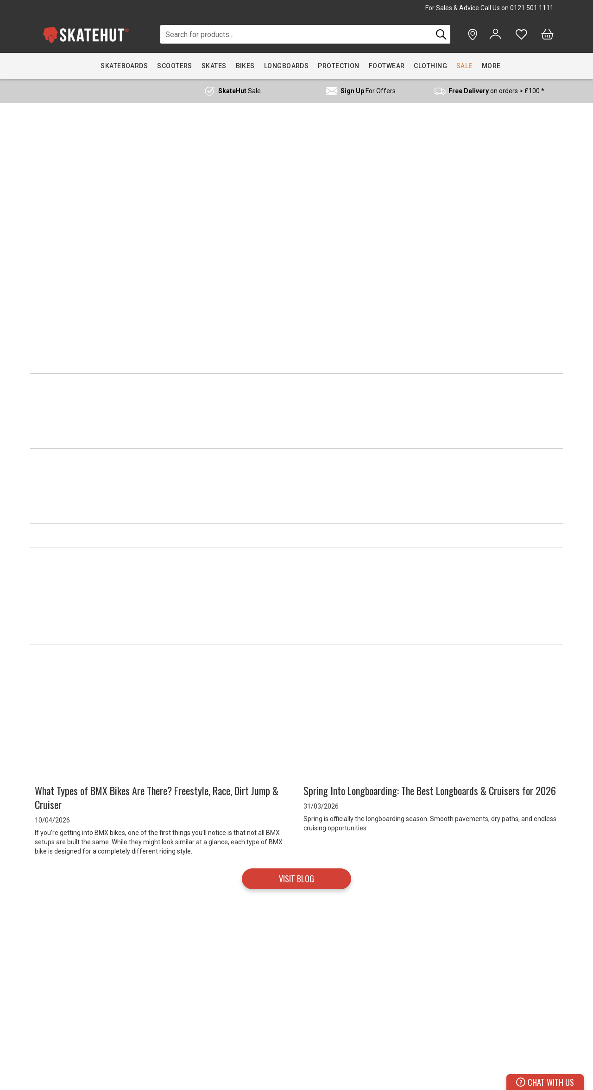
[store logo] (85, 34)
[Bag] (547, 34)
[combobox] (296, 34)
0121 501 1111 (532, 8)
